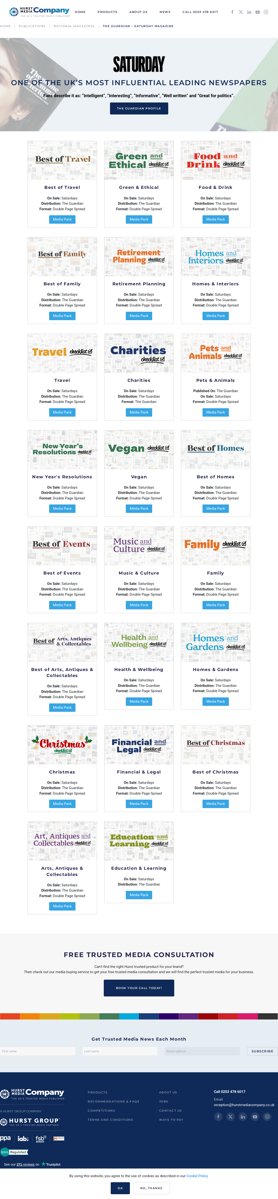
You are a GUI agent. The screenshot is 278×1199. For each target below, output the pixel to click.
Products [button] (107, 12)
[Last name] (120, 1051)
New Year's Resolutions (62, 477)
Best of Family (62, 284)
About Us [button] (138, 12)
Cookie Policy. (197, 1176)
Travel (62, 380)
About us (168, 1092)
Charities (139, 380)
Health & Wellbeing (139, 669)
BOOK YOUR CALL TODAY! (139, 988)
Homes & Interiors (215, 284)
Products (98, 1092)
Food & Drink (215, 187)
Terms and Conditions (110, 1119)
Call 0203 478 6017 (200, 12)
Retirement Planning (139, 284)
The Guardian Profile (139, 108)
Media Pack (62, 219)
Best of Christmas (215, 772)
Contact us (170, 1110)
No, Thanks (151, 1188)
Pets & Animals (215, 380)
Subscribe (263, 1051)
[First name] (37, 1051)
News (165, 12)
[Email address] (202, 1051)
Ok (120, 1188)
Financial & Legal (139, 772)
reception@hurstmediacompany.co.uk (244, 1105)
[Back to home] (40, 12)
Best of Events (62, 573)
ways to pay (171, 1119)
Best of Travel (62, 187)
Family (215, 573)
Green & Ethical (139, 187)
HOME (80, 12)
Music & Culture (139, 573)
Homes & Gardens (216, 669)
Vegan (139, 477)
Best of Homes (216, 477)
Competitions (101, 1110)
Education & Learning (139, 868)
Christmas (62, 772)
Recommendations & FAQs (113, 1101)
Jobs (163, 1101)
